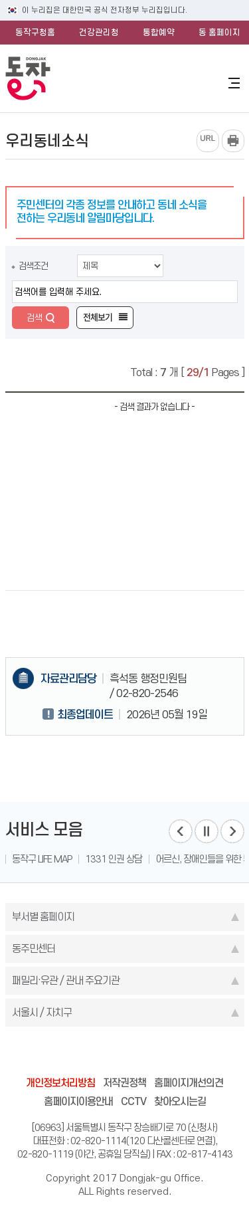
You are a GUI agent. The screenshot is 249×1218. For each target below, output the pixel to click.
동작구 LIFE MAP (42, 859)
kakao (150, 1054)
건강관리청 (99, 32)
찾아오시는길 (180, 1101)
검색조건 (33, 265)
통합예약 (159, 32)
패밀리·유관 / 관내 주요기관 (66, 980)
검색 (34, 317)
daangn (200, 1054)
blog (49, 1054)
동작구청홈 (35, 32)
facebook (74, 1054)
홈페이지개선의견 (188, 1082)
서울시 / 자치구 (42, 1012)
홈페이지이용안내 (78, 1101)
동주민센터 (33, 948)
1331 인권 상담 (113, 859)
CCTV (133, 1101)
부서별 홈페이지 (43, 916)
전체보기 (97, 317)
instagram (125, 1054)
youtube (175, 1054)
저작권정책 (124, 1082)
